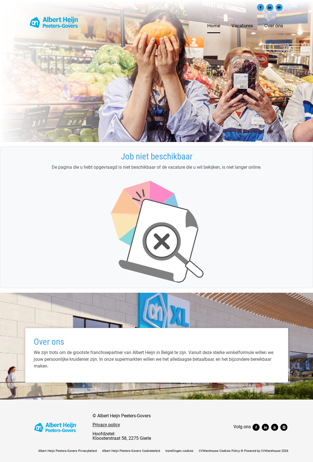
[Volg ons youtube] (275, 426)
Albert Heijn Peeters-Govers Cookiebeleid (131, 451)
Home (213, 25)
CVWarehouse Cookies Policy (219, 451)
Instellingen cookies (179, 451)
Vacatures (242, 25)
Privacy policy (106, 424)
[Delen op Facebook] (260, 7)
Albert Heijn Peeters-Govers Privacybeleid (67, 451)
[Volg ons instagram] (284, 426)
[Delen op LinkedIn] (269, 7)
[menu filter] (156, 0)
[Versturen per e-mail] (279, 7)
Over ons (273, 25)
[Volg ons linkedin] (266, 426)
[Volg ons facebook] (256, 426)
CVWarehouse (271, 451)
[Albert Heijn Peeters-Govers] (55, 427)
